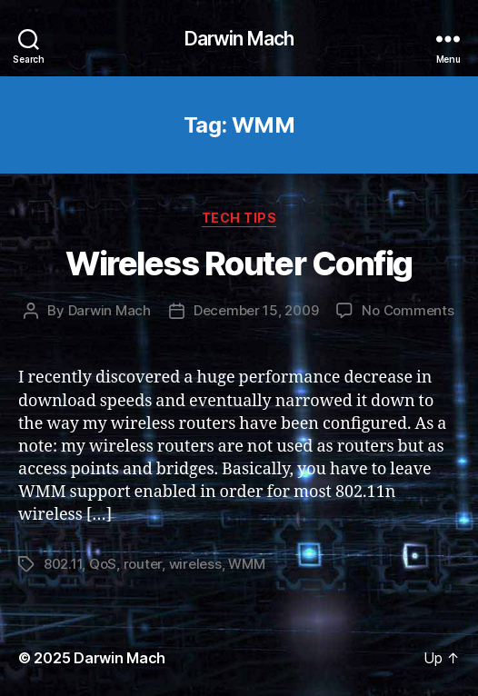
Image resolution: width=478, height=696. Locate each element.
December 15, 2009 (256, 310)
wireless (195, 563)
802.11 (63, 563)
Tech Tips (239, 217)
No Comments (407, 310)
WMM (246, 563)
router (143, 563)
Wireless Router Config (238, 263)
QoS (102, 563)
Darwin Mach (239, 38)
